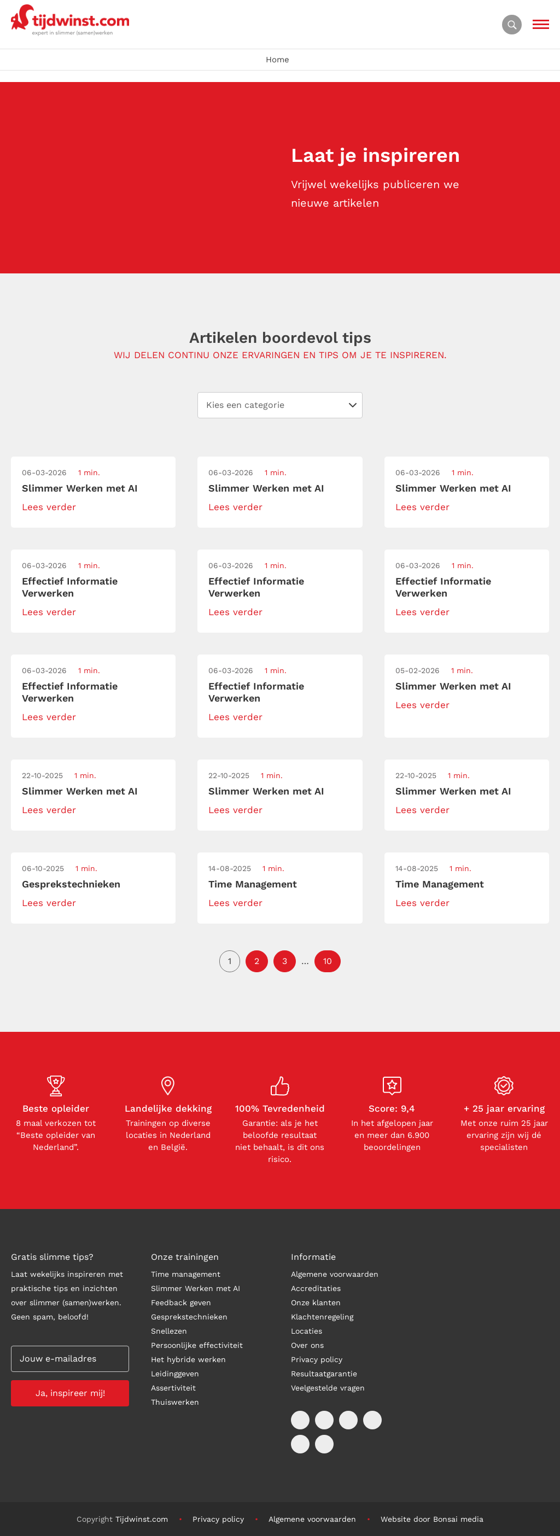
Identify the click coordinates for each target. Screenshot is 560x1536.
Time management (185, 1274)
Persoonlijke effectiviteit (197, 1345)
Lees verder (49, 506)
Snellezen (169, 1331)
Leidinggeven (175, 1373)
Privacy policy (316, 1359)
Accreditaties (316, 1288)
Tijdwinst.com (141, 1519)
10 (327, 961)
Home (277, 60)
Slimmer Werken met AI (80, 488)
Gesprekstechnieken (71, 884)
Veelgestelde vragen (328, 1387)
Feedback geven (181, 1302)
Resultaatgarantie (324, 1373)
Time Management (252, 884)
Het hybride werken (188, 1359)
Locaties (306, 1331)
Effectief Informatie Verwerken (70, 587)
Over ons (307, 1345)
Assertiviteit (173, 1387)
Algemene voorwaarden (334, 1274)
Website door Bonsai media (432, 1519)
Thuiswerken (175, 1402)
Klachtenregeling (322, 1316)
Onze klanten (316, 1302)
